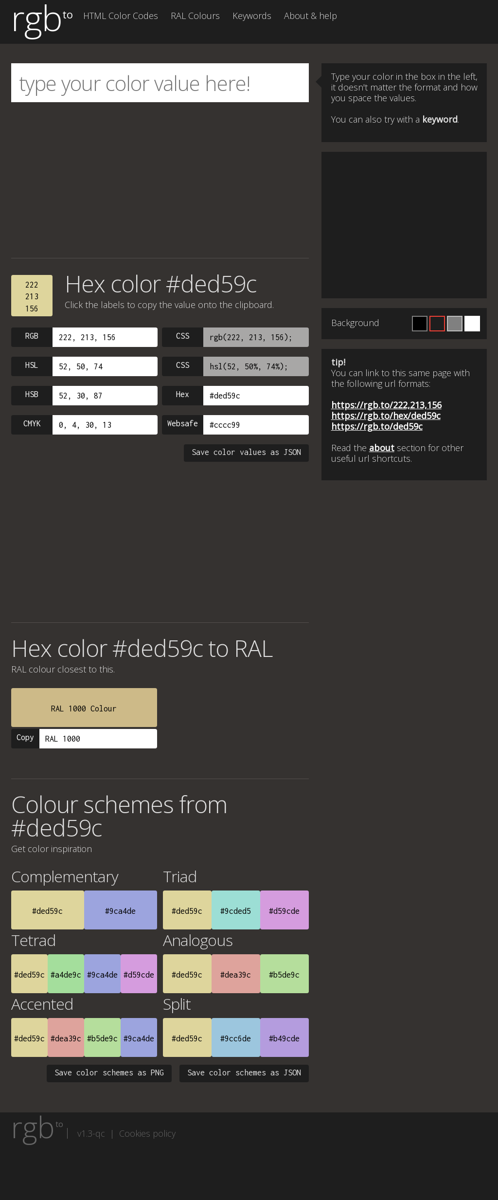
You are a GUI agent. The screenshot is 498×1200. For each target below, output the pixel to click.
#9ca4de (120, 911)
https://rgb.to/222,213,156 (386, 405)
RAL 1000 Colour (84, 708)
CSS (182, 335)
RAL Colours (195, 15)
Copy (25, 737)
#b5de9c (284, 974)
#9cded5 (235, 911)
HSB (31, 394)
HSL (31, 365)
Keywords (251, 15)
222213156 (31, 296)
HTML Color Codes (120, 15)
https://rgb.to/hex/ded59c (386, 415)
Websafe (182, 423)
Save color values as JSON (246, 452)
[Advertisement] (160, 180)
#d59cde (284, 911)
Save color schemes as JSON (244, 1072)
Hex (182, 394)
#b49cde (284, 1038)
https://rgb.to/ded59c (377, 426)
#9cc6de (235, 1038)
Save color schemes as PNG (109, 1072)
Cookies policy (147, 1133)
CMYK (32, 423)
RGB (31, 335)
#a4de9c (66, 974)
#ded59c (47, 911)
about (381, 448)
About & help (310, 15)
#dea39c (235, 974)
